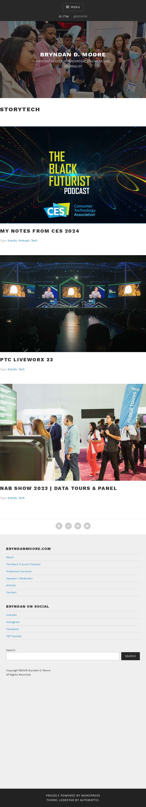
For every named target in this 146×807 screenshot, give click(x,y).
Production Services (19, 571)
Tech (34, 240)
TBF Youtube (14, 636)
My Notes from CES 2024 (39, 231)
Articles (11, 585)
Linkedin (11, 615)
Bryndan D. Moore (73, 54)
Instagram (13, 622)
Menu (75, 7)
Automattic (89, 800)
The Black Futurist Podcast (23, 564)
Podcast (24, 240)
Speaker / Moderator (19, 578)
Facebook (12, 629)
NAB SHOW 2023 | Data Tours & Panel (58, 488)
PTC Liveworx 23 (26, 359)
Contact (11, 592)
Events (12, 240)
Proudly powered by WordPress (73, 795)
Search (10, 650)
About (10, 557)
